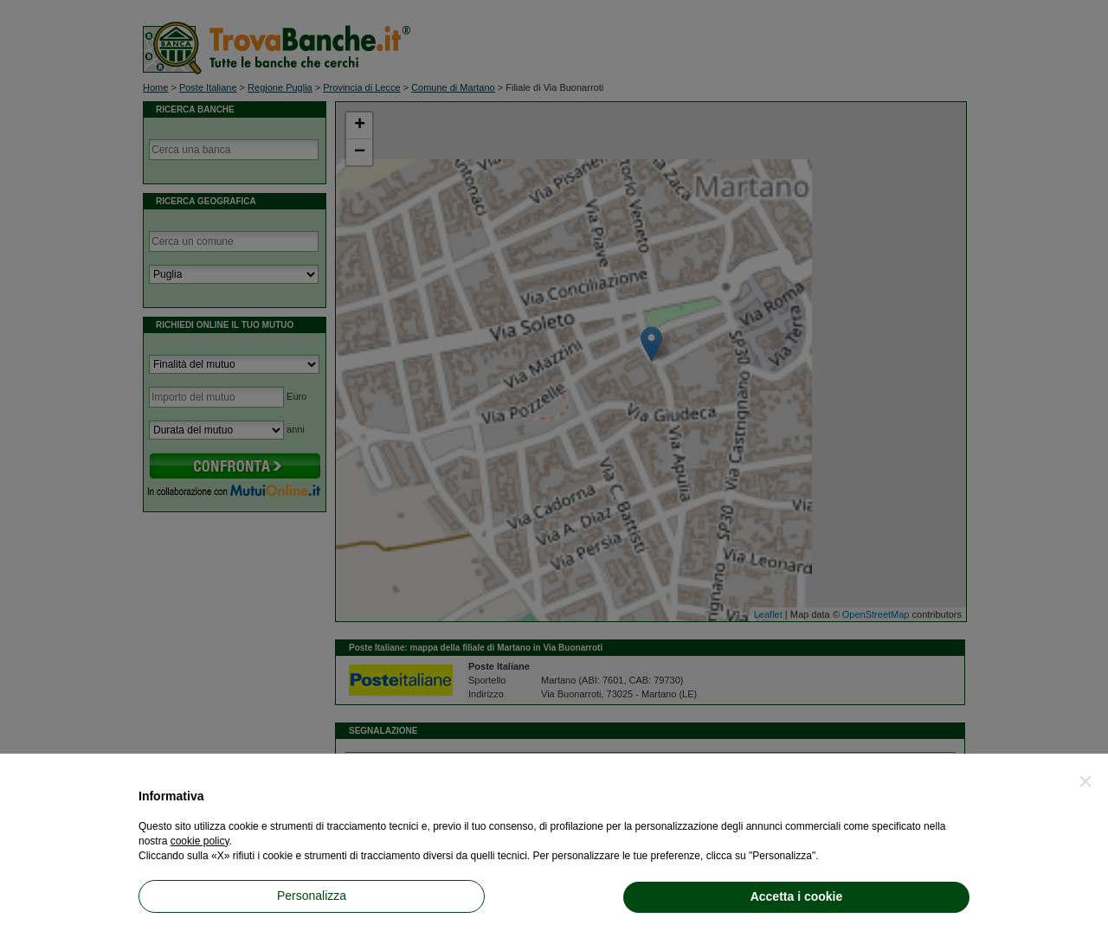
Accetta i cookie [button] (796, 896)
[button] (1085, 781)
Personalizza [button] (311, 895)
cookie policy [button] (200, 841)
